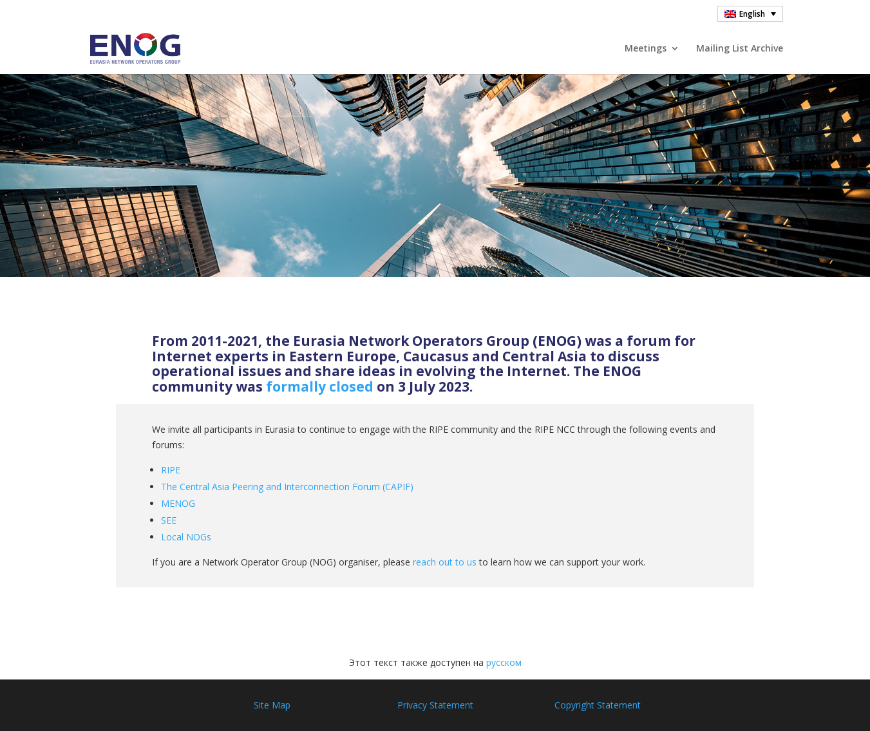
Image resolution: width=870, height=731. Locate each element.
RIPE (170, 470)
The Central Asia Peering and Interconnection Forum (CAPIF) (287, 486)
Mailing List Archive (739, 49)
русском (504, 662)
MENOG (178, 503)
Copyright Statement (597, 705)
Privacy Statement (435, 705)
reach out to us (445, 562)
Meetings (646, 49)
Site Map (272, 705)
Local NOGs (186, 537)
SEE (168, 520)
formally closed (320, 386)
